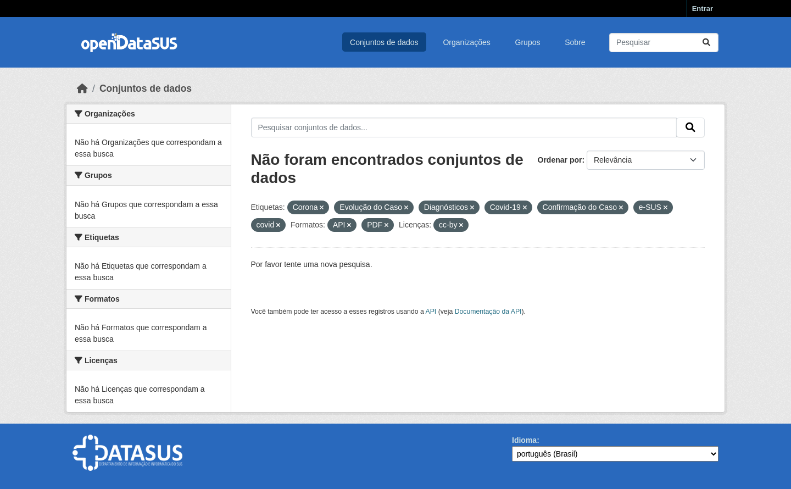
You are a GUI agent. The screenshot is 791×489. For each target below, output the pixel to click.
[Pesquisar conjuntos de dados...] (663, 42)
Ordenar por (560, 159)
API (431, 311)
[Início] (82, 88)
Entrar (702, 8)
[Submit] (706, 42)
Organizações (466, 42)
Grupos (528, 42)
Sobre (575, 42)
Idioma (524, 440)
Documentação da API (488, 311)
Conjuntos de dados (384, 42)
